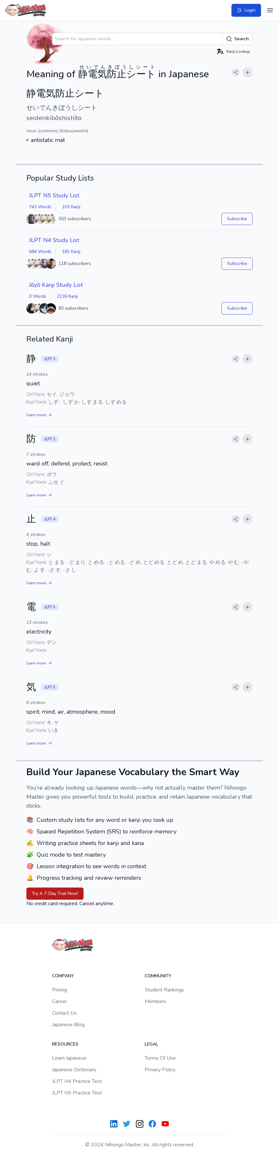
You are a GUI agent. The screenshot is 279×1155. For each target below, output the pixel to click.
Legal (151, 1044)
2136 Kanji (67, 296)
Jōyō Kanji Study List (56, 285)
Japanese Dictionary (74, 1069)
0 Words (37, 296)
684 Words (40, 252)
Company (63, 976)
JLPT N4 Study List (54, 240)
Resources (65, 1044)
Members (155, 1001)
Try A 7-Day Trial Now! (55, 893)
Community (158, 976)
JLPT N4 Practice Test (77, 1081)
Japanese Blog (68, 1024)
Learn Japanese (69, 1058)
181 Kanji (71, 252)
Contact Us (64, 1013)
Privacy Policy (160, 1069)
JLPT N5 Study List (54, 195)
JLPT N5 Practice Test (77, 1092)
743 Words (40, 207)
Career (59, 1001)
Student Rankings (164, 989)
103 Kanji (71, 207)
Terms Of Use (160, 1058)
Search (237, 39)
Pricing (59, 989)
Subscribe (237, 219)
